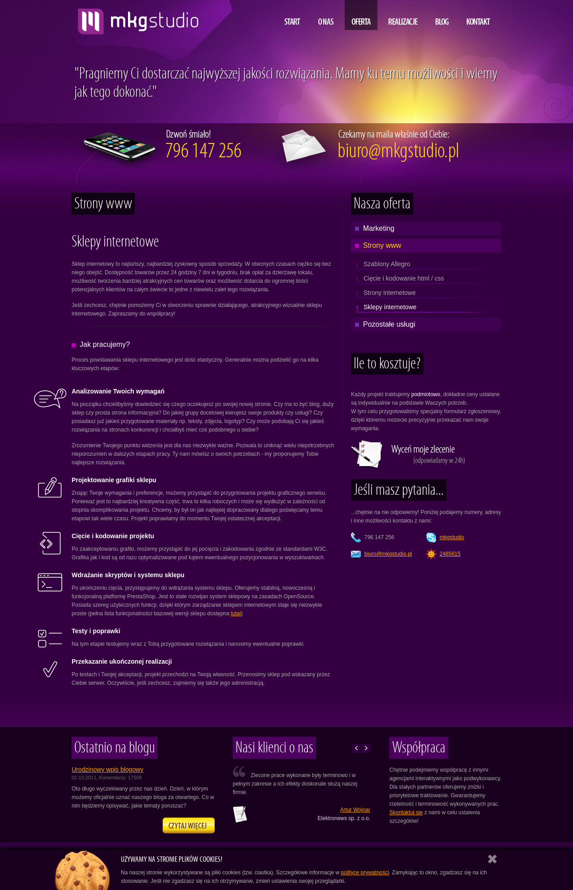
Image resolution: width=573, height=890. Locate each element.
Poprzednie (356, 748)
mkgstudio (452, 537)
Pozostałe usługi (389, 324)
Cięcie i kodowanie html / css (403, 278)
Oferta (361, 15)
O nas (326, 15)
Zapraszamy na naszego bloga (188, 825)
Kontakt (478, 15)
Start (292, 15)
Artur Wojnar (355, 810)
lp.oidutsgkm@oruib (388, 554)
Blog (442, 15)
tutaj (236, 613)
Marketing (378, 228)
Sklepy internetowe (389, 307)
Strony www (382, 245)
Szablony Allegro (386, 264)
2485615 (450, 554)
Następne (366, 748)
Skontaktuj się (406, 812)
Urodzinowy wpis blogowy (107, 769)
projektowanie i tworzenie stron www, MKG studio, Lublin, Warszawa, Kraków (136, 18)
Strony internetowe (389, 292)
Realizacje (403, 15)
